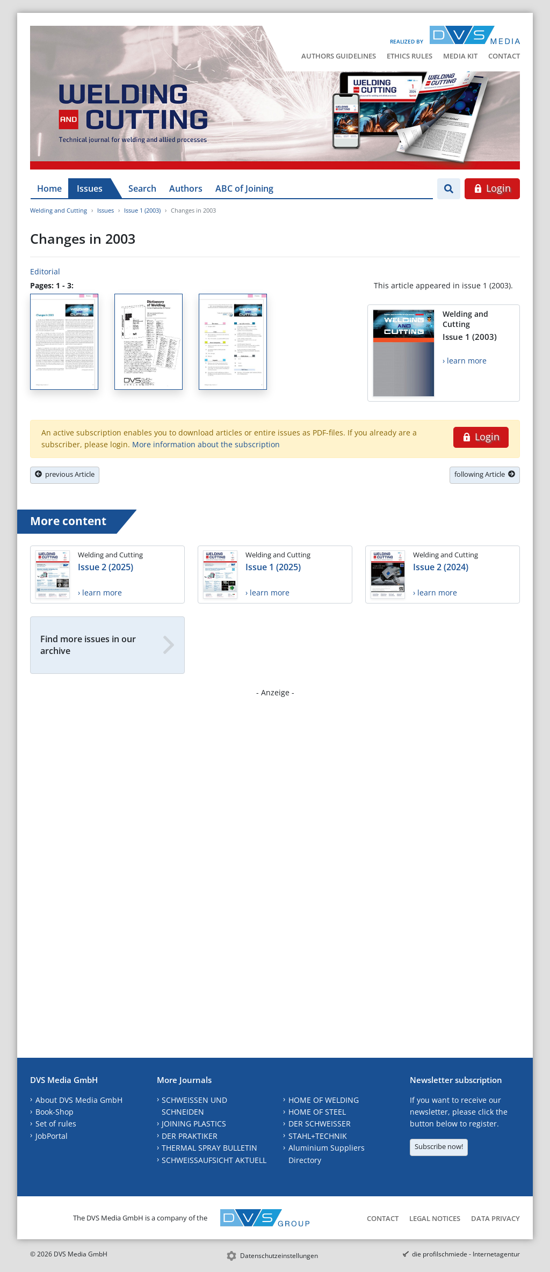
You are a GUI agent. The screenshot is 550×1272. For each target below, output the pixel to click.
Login (492, 187)
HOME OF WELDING (323, 1100)
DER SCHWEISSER (319, 1123)
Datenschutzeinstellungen (279, 1255)
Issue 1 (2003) (142, 210)
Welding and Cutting (58, 210)
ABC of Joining (244, 188)
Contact (504, 56)
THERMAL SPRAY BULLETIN (209, 1148)
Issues (90, 188)
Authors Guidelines (338, 56)
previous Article (65, 474)
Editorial (45, 271)
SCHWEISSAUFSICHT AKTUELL (214, 1160)
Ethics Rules (409, 56)
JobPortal (51, 1136)
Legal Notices (434, 1218)
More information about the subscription (206, 444)
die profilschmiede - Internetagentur (466, 1254)
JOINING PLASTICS (194, 1123)
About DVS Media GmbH (78, 1100)
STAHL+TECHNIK (317, 1136)
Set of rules (55, 1123)
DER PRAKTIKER (190, 1136)
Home (49, 188)
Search (142, 188)
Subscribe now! (439, 1146)
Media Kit (460, 56)
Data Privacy (495, 1218)
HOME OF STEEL (317, 1112)
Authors (185, 188)
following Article (484, 474)
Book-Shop (54, 1112)
